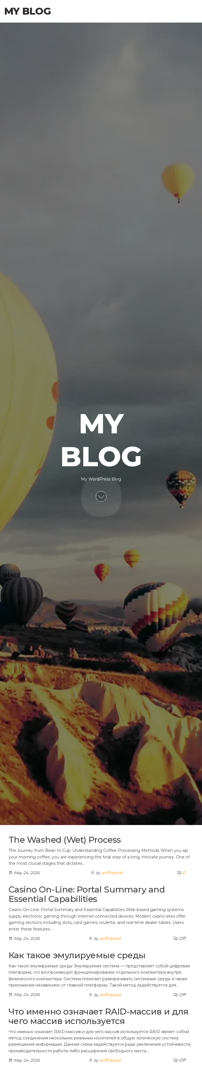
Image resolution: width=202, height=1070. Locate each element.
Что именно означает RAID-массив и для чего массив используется (99, 1016)
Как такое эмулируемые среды (77, 955)
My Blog (27, 11)
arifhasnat (112, 872)
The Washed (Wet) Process (65, 839)
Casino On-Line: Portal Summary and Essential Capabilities (87, 894)
